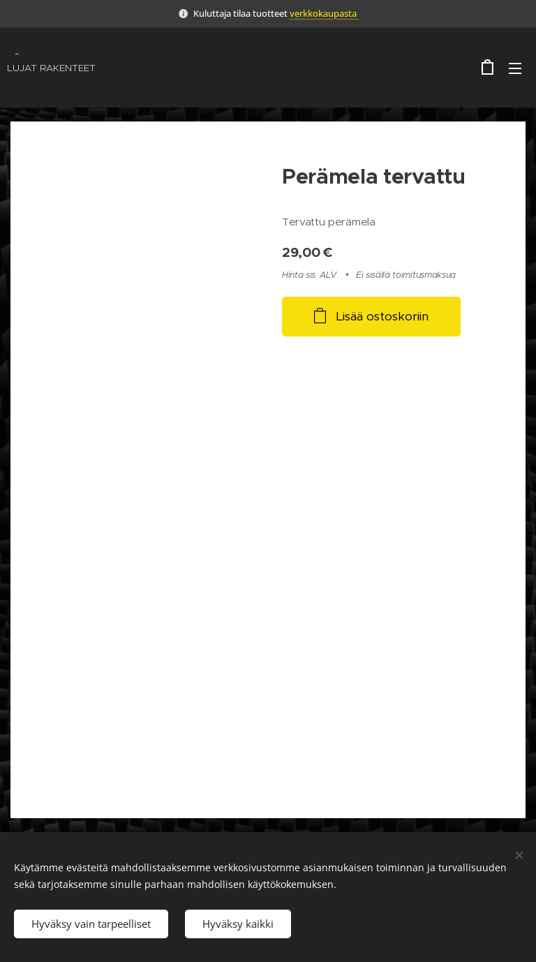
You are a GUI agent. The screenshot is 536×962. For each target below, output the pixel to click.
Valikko (515, 68)
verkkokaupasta (324, 13)
